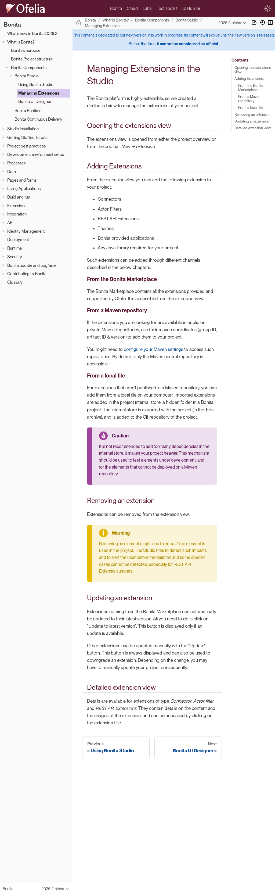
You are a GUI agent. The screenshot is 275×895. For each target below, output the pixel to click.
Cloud (132, 8)
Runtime (14, 248)
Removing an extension (252, 114)
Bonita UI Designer (34, 101)
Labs (147, 8)
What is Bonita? (21, 42)
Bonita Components (28, 67)
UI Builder (191, 8)
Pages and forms (22, 180)
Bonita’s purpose (25, 50)
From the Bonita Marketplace (250, 87)
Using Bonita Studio (35, 84)
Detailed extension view (252, 127)
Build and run (18, 197)
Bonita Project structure (32, 59)
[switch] (267, 8)
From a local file (250, 107)
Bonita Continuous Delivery (38, 119)
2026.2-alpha (229, 22)
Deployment (18, 239)
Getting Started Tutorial (27, 137)
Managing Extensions (38, 93)
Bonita (116, 8)
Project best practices (26, 146)
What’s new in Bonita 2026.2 (32, 33)
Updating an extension (251, 121)
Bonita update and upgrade (31, 265)
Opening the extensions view (252, 69)
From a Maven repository (249, 98)
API (10, 222)
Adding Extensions (248, 78)
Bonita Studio (27, 75)
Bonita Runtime (28, 110)
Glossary (15, 282)
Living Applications (24, 188)
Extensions (16, 205)
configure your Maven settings (153, 349)
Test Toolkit (167, 8)
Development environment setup (35, 154)
